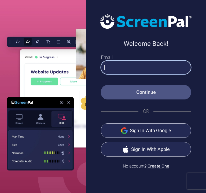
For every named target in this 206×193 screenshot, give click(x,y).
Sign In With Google (146, 130)
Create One (158, 166)
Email (107, 57)
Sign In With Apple (146, 149)
